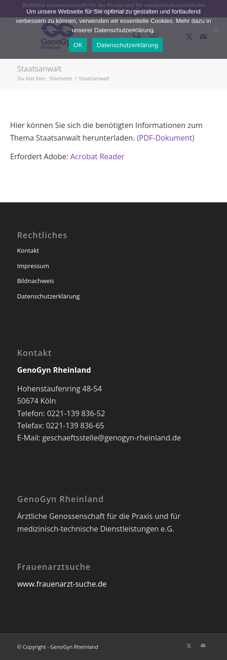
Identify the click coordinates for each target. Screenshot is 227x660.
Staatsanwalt (39, 69)
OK (77, 45)
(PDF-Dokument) (165, 138)
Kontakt (28, 250)
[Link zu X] (189, 646)
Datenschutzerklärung (48, 296)
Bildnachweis (35, 281)
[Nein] (215, 29)
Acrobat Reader (97, 156)
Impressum (33, 266)
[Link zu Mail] (203, 646)
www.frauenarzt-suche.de (61, 584)
